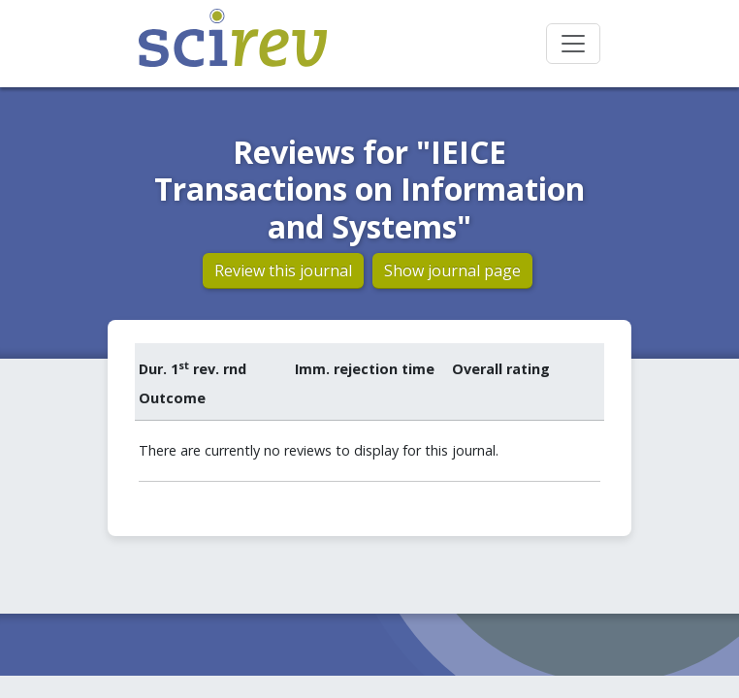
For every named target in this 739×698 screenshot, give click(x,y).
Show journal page (452, 270)
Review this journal (283, 270)
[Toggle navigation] (573, 43)
